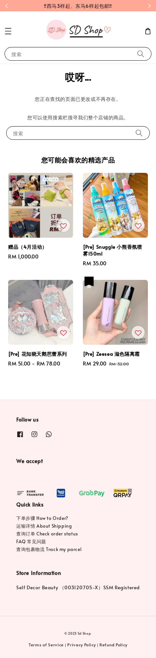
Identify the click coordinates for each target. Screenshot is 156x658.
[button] (8, 31)
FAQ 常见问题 (31, 541)
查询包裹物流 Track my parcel (49, 549)
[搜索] (140, 53)
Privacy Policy (81, 645)
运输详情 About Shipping (44, 526)
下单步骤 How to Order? (42, 518)
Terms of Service (46, 645)
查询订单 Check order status (47, 534)
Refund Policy (113, 645)
